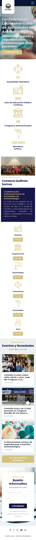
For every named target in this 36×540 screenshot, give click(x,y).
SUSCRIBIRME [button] (18, 506)
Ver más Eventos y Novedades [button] (18, 459)
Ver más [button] (18, 239)
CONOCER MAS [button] (12, 52)
